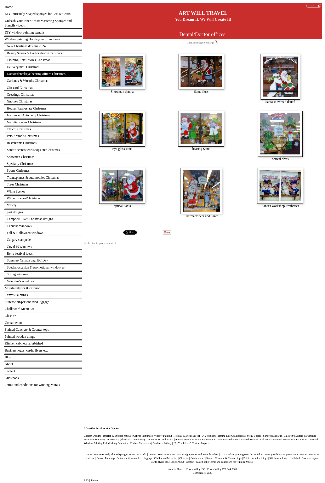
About (9, 364)
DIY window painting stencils (25, 32)
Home (9, 7)
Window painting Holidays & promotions (32, 39)
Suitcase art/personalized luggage (27, 302)
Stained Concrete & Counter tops (27, 329)
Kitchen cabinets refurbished (24, 343)
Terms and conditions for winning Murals (32, 385)
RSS (86, 480)
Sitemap (94, 480)
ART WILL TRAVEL (203, 13)
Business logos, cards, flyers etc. (26, 350)
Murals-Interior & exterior (22, 288)
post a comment (107, 243)
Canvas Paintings (16, 295)
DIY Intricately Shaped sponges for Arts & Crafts (37, 14)
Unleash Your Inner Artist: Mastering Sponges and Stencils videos (38, 23)
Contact (10, 371)
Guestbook (12, 378)
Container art (13, 322)
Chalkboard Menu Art (19, 309)
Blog (8, 357)
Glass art (10, 316)
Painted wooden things (20, 336)
